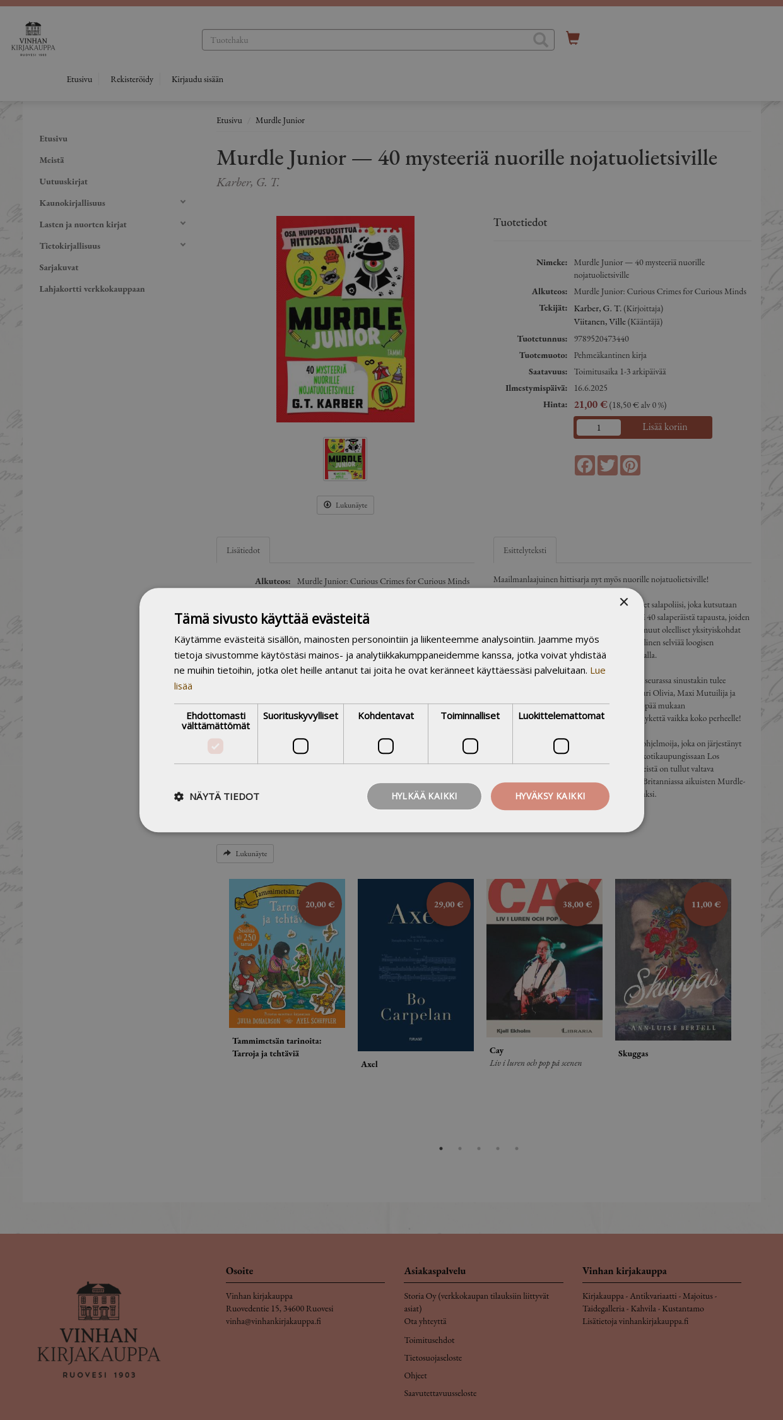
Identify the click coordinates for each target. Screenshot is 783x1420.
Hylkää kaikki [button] (421, 796)
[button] (216, 796)
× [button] (623, 602)
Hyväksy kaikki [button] (549, 796)
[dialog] (391, 710)
